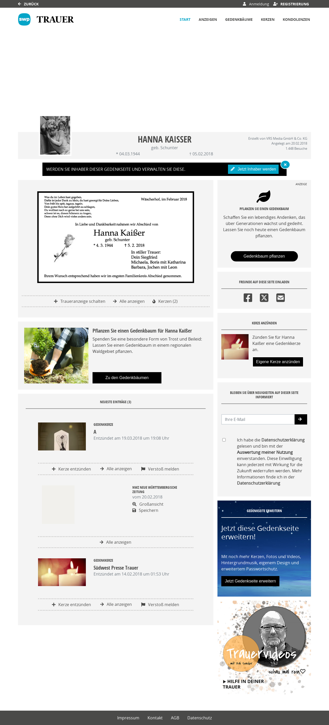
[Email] (280, 296)
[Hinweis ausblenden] (285, 164)
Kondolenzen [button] (296, 19)
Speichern (145, 510)
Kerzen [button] (268, 19)
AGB (175, 718)
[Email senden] (258, 419)
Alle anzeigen (129, 301)
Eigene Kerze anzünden (278, 362)
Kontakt (155, 718)
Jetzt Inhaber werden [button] (253, 169)
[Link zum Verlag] (46, 19)
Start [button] (185, 19)
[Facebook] (248, 296)
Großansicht (147, 504)
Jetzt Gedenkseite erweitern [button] (250, 581)
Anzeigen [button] (208, 19)
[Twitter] (264, 296)
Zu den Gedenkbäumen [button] (127, 377)
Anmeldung (256, 4)
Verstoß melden (160, 469)
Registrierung (291, 4)
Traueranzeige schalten (79, 301)
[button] (301, 419)
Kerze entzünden (71, 469)
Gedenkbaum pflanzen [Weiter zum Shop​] (264, 256)
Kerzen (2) (165, 301)
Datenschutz (199, 718)
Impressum (128, 718)
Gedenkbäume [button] (239, 19)
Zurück (28, 4)
